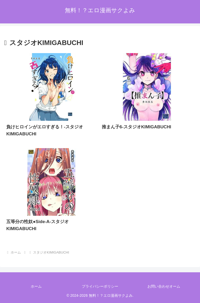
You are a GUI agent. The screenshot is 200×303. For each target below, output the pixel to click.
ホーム (36, 286)
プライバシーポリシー (100, 286)
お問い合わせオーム (163, 286)
